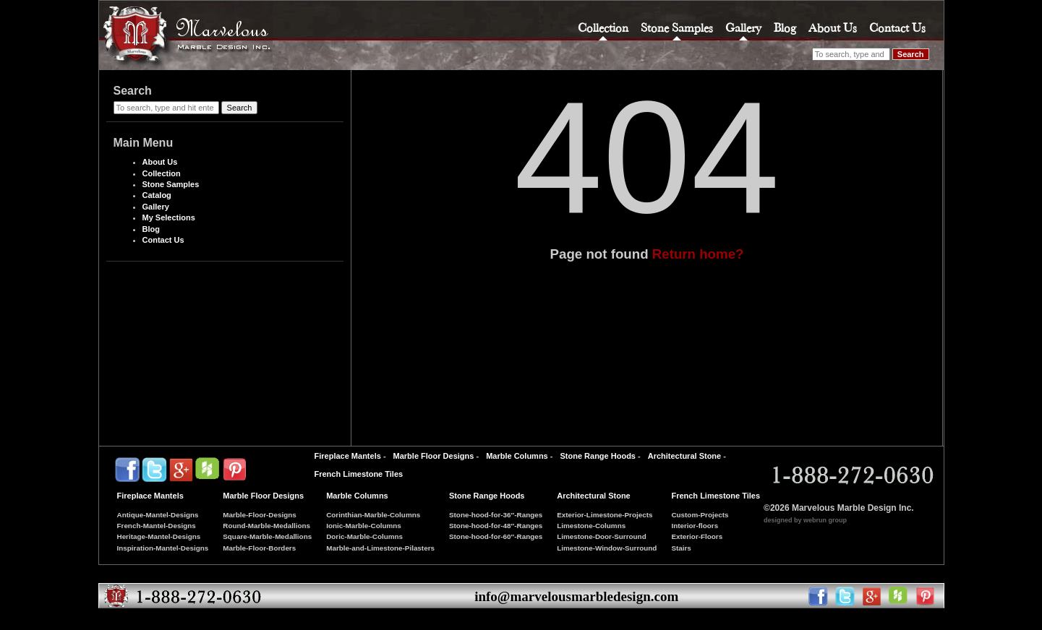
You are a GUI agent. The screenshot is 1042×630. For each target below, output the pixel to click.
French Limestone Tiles (359, 474)
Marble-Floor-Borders (259, 548)
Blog (785, 28)
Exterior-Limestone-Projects (604, 515)
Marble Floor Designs (433, 456)
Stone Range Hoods (598, 456)
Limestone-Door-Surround (601, 536)
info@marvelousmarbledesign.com (576, 596)
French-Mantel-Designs (156, 526)
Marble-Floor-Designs (259, 515)
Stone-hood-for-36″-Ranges (495, 515)
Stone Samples (677, 28)
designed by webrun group (805, 520)
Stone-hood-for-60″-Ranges (495, 536)
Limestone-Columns (591, 526)
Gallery (743, 28)
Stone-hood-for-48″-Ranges (495, 526)
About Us (832, 28)
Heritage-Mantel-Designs (159, 536)
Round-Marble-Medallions (266, 526)
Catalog (156, 195)
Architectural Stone (684, 456)
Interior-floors (694, 526)
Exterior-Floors (696, 536)
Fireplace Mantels (348, 456)
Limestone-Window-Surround (607, 548)
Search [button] (910, 54)
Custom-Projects (699, 515)
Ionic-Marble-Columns (363, 526)
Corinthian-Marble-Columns (373, 515)
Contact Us (897, 28)
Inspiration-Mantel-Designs (163, 548)
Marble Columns (517, 456)
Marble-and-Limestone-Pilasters (380, 548)
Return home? (698, 254)
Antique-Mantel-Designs (158, 515)
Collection (603, 28)
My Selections (168, 217)
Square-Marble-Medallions (267, 536)
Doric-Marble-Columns (364, 536)
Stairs (681, 548)
